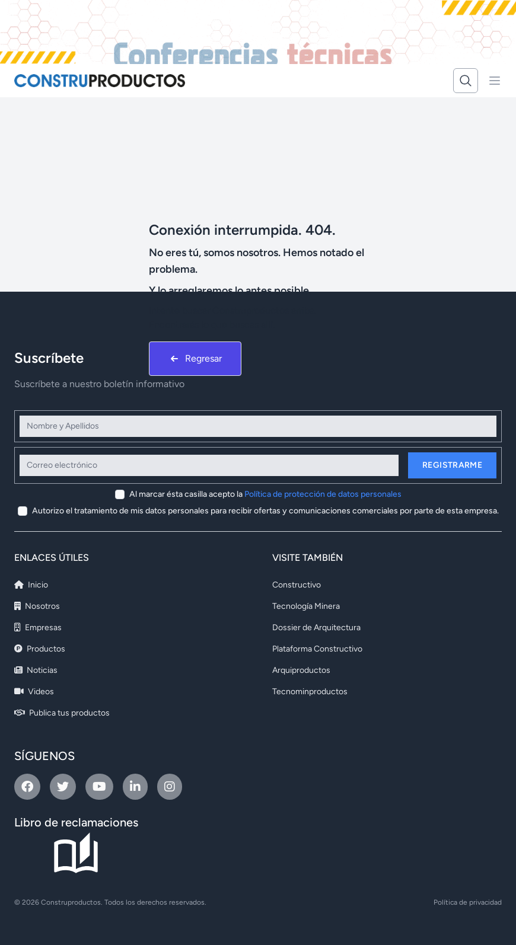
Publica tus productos (62, 713)
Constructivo (296, 585)
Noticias (36, 670)
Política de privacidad (468, 902)
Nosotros (37, 606)
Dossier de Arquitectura (316, 627)
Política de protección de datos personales (323, 494)
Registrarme (452, 465)
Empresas (38, 627)
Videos (34, 692)
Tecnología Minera (306, 606)
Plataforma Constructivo (317, 649)
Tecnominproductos (310, 692)
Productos (39, 649)
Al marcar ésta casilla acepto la (265, 494)
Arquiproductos (301, 670)
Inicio (31, 585)
